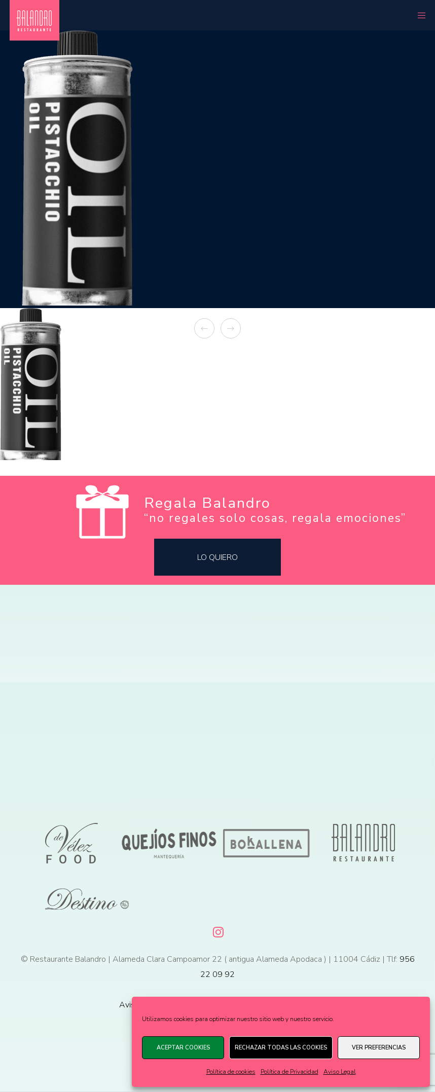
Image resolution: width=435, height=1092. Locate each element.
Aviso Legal (339, 1072)
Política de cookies (231, 1072)
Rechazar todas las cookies (281, 1047)
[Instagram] (217, 930)
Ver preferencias (379, 1047)
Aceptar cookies (183, 1047)
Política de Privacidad (289, 1072)
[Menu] (418, 15)
